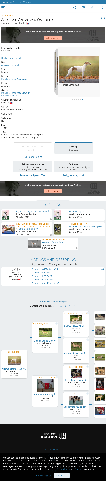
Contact (53, 439)
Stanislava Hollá (9, 86)
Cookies (78, 469)
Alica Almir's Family (10, 56)
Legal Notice (53, 433)
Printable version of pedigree (53, 286)
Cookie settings (43, 475)
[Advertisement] (53, 30)
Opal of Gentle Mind (11, 49)
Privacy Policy (63, 469)
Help (53, 444)
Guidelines (53, 450)
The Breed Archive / (12, 2)
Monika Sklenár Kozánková (14, 69)
